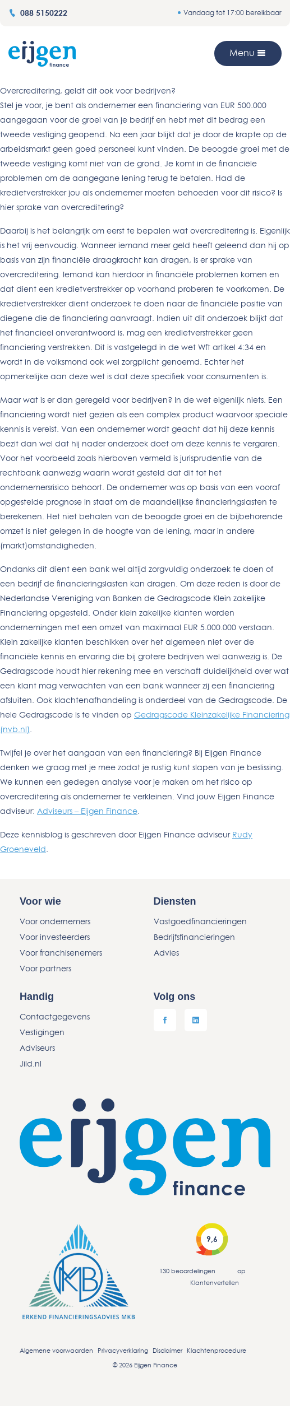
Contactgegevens (55, 1016)
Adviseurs (37, 1048)
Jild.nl (31, 1063)
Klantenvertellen (214, 1282)
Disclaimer (167, 1350)
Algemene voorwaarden (56, 1350)
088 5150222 (37, 12)
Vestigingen (42, 1032)
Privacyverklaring (123, 1350)
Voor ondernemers (55, 921)
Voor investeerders (55, 937)
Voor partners (45, 968)
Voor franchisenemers (61, 952)
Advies (166, 952)
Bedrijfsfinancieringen (194, 937)
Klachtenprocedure (216, 1350)
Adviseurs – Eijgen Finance (87, 811)
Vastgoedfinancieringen (200, 921)
